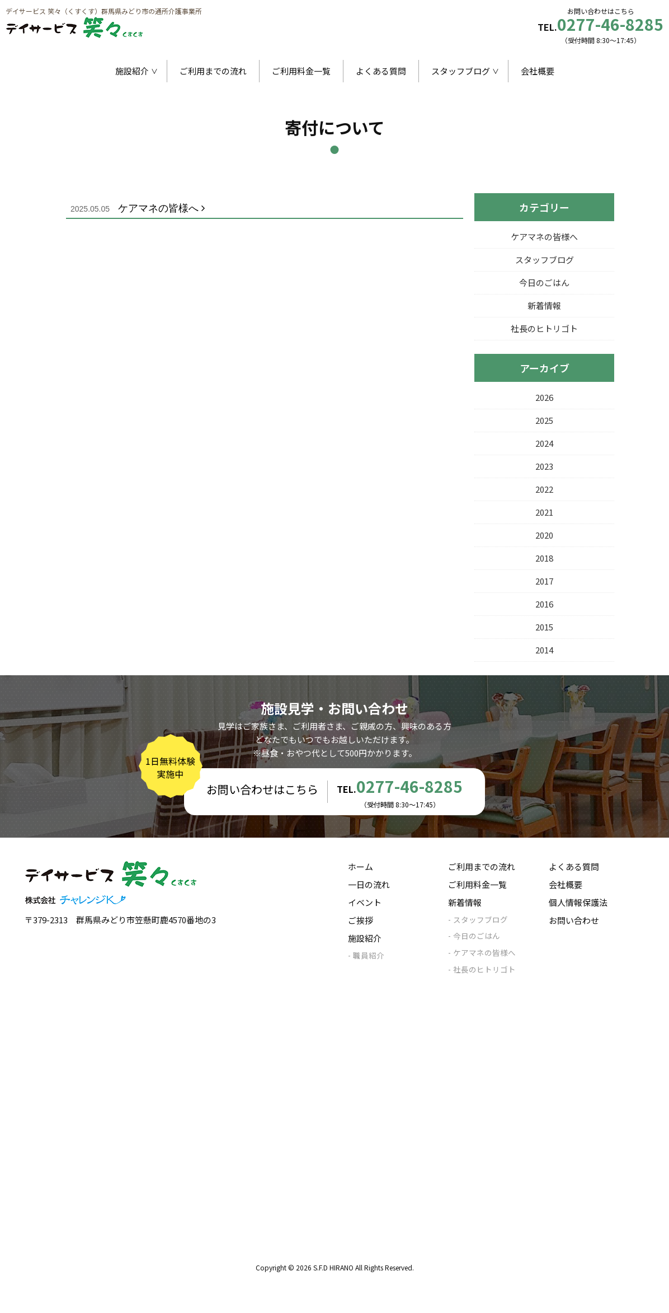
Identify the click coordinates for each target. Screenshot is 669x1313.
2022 (544, 489)
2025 (544, 420)
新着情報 (544, 305)
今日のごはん (544, 282)
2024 (544, 443)
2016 (544, 604)
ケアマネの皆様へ (139, 208)
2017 (544, 581)
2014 (544, 650)
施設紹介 (132, 71)
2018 (544, 558)
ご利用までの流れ (213, 71)
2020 (544, 535)
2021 (544, 512)
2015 (544, 627)
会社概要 (537, 71)
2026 (544, 397)
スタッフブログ (460, 71)
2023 (544, 466)
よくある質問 (381, 71)
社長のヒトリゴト (544, 328)
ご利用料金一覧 (301, 71)
